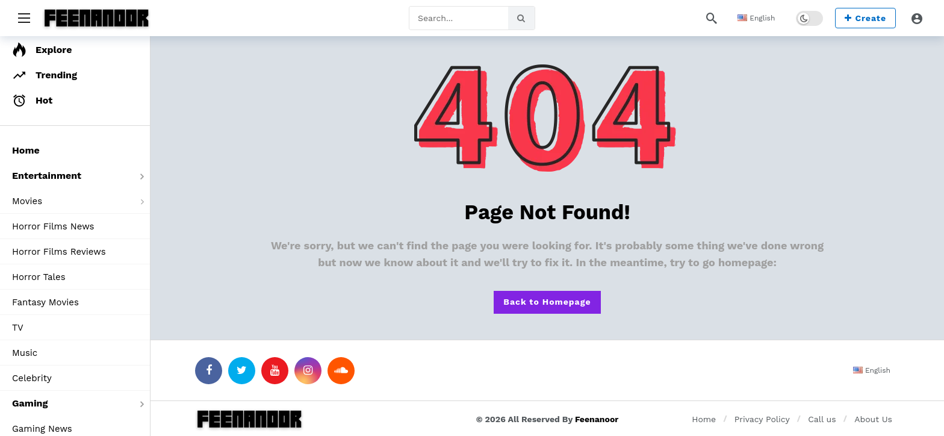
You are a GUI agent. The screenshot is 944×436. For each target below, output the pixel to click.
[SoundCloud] (341, 370)
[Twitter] (241, 370)
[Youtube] (274, 370)
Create (865, 18)
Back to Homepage (547, 302)
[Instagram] (307, 370)
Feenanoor (596, 419)
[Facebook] (208, 370)
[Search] (712, 18)
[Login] (917, 18)
